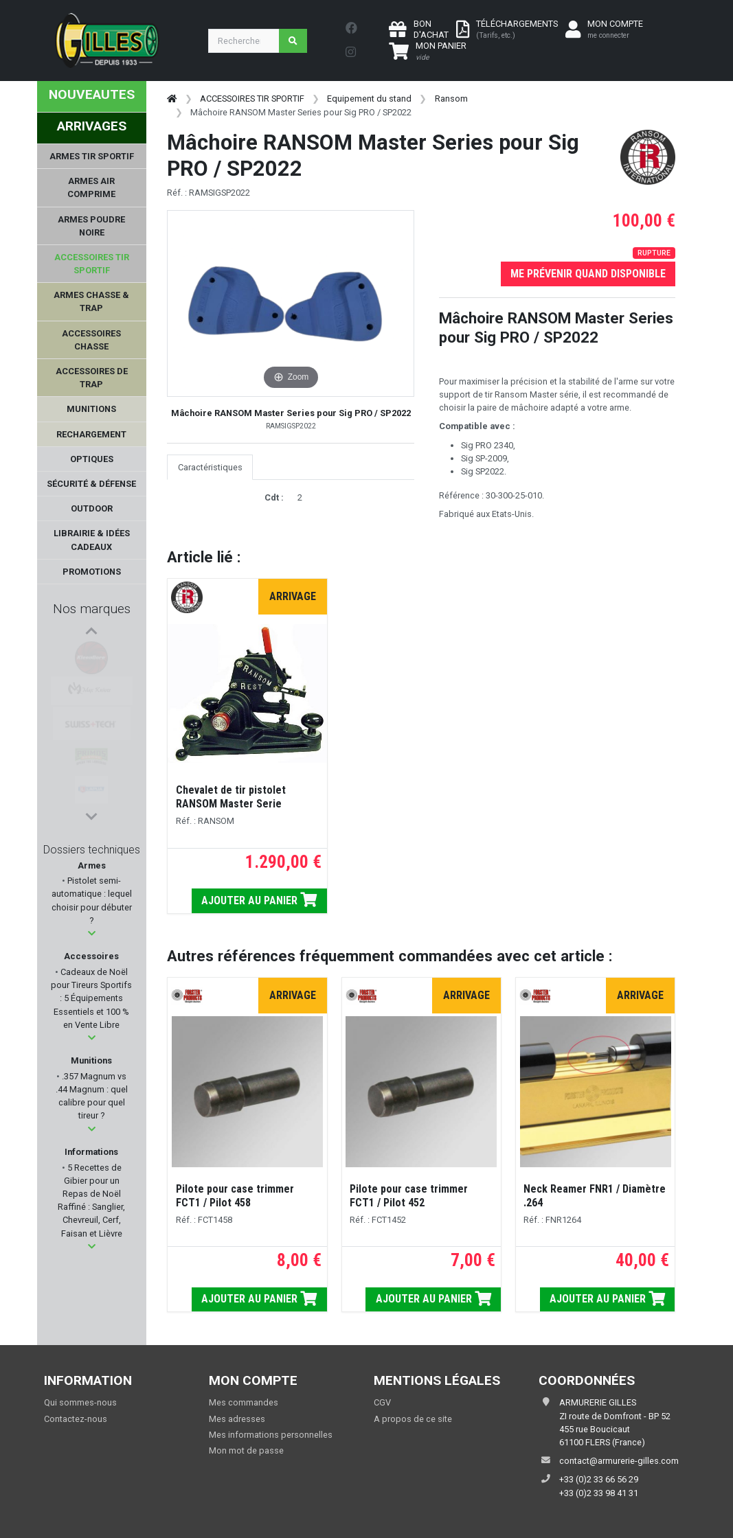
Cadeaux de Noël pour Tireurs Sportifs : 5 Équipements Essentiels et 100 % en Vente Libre (91, 998)
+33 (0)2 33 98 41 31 (598, 1493)
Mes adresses (237, 1419)
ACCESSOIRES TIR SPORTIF (252, 98)
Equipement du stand (369, 98)
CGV (382, 1402)
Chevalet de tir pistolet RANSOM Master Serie (231, 796)
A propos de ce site (413, 1419)
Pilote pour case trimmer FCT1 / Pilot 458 (235, 1195)
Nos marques (92, 609)
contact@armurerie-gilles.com (619, 1461)
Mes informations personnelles (270, 1435)
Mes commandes (243, 1402)
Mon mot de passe (246, 1450)
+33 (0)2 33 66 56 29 (598, 1479)
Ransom (451, 98)
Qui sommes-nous (80, 1402)
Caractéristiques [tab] (210, 467)
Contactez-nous (75, 1419)
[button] (91, 933)
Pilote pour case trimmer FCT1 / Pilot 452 (409, 1195)
